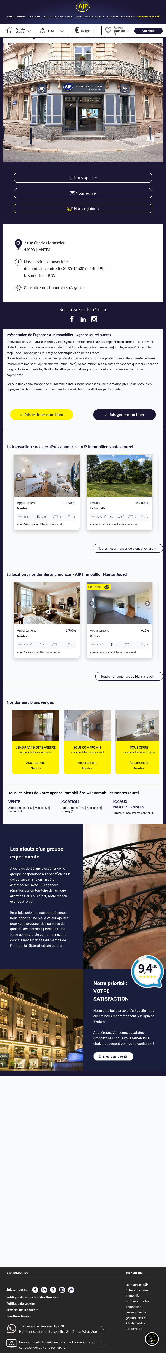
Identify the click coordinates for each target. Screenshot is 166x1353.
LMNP (79, 16)
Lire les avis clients (113, 1056)
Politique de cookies (20, 1304)
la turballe (98, 508)
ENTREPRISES (128, 16)
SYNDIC (69, 16)
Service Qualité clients (22, 1310)
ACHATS (10, 16)
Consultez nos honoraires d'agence (54, 287)
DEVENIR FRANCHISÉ (148, 16)
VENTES (21, 16)
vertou (95, 636)
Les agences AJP (137, 1285)
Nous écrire (83, 193)
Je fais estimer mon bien (41, 414)
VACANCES (112, 16)
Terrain (95, 503)
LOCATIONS (34, 16)
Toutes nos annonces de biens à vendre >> (127, 548)
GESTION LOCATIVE (53, 16)
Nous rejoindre (83, 208)
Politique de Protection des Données (32, 1297)
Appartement (26, 503)
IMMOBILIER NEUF (94, 16)
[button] (19, 476)
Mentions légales (18, 1316)
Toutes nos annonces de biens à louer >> (129, 676)
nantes (22, 508)
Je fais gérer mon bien (124, 414)
